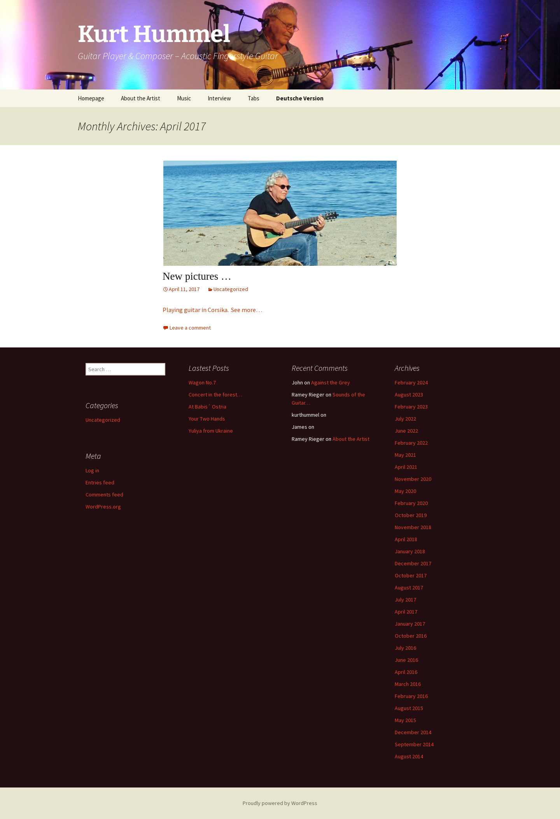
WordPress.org (103, 506)
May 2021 (405, 454)
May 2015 (405, 720)
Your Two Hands (207, 418)
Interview (219, 98)
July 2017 (405, 599)
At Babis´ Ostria (207, 406)
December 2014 (413, 732)
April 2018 (406, 539)
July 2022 (405, 418)
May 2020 (405, 491)
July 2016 (405, 647)
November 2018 (413, 527)
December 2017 (413, 563)
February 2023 (411, 406)
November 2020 (413, 478)
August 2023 (409, 394)
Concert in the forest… (215, 394)
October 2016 (411, 635)
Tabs (253, 98)
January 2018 (410, 551)
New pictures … (197, 276)
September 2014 (414, 744)
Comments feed (104, 494)
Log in (92, 470)
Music (184, 98)
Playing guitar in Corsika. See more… (212, 310)
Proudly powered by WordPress (280, 803)
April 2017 (406, 611)
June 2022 (406, 430)
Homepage (91, 98)
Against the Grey (330, 382)
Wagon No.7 (202, 382)
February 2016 (411, 696)
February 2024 (411, 382)
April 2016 (406, 671)
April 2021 (406, 466)
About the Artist (140, 98)
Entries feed (100, 482)
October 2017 (411, 575)
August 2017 (409, 587)
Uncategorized (231, 289)
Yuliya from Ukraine (211, 430)
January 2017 (410, 623)
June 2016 (406, 659)
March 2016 (408, 683)
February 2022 (411, 442)
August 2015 (409, 708)
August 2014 (409, 756)
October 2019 (411, 515)
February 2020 (411, 503)
